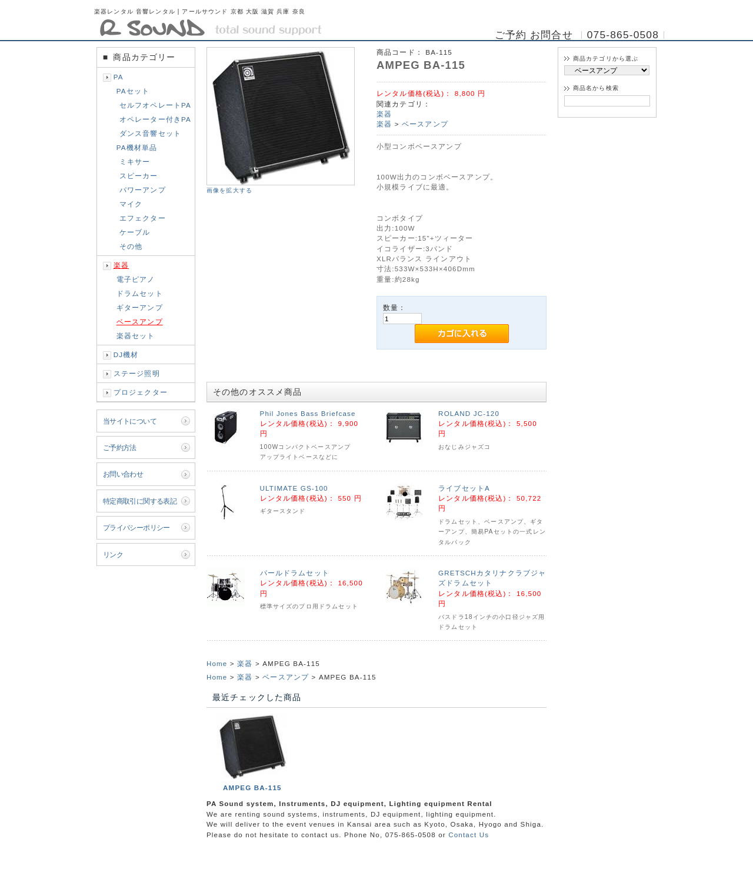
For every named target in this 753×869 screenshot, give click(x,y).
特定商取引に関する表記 (140, 501)
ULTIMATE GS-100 (294, 488)
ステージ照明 (137, 373)
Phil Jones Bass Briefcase (308, 413)
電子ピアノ (135, 279)
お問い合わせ (123, 474)
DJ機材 (126, 354)
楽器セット (135, 335)
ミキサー (135, 161)
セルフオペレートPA (155, 105)
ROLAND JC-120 (468, 413)
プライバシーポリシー (136, 527)
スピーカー (138, 175)
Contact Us (468, 834)
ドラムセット (139, 293)
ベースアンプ (139, 321)
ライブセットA (464, 488)
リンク (113, 554)
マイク (130, 204)
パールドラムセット (294, 573)
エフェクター (142, 218)
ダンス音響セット (150, 133)
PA (119, 77)
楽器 (121, 265)
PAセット (132, 91)
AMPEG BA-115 (252, 787)
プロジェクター (141, 392)
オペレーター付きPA (155, 119)
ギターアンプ (139, 307)
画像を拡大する (229, 190)
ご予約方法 (119, 447)
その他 (130, 246)
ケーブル (135, 232)
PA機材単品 (137, 147)
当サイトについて (129, 421)
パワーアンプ (142, 190)
